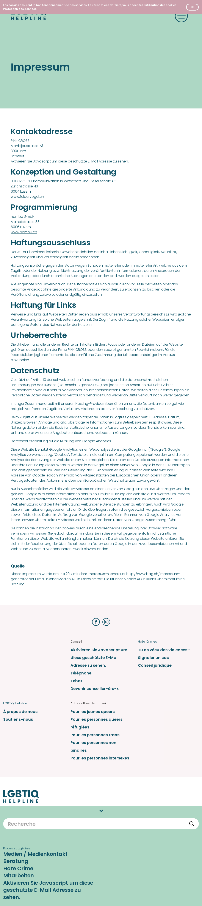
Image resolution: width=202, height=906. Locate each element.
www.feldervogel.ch (27, 196)
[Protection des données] (19, 9)
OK (192, 7)
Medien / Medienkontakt (35, 881)
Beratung (15, 888)
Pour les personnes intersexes (99, 758)
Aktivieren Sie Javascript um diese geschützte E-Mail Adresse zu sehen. (70, 161)
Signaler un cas (153, 657)
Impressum (147, 811)
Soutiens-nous (18, 719)
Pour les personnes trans (94, 734)
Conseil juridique (155, 665)
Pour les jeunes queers (92, 711)
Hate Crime (18, 896)
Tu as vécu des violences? (163, 649)
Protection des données (156, 823)
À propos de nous (20, 711)
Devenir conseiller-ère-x (94, 688)
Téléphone (80, 673)
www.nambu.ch (24, 232)
